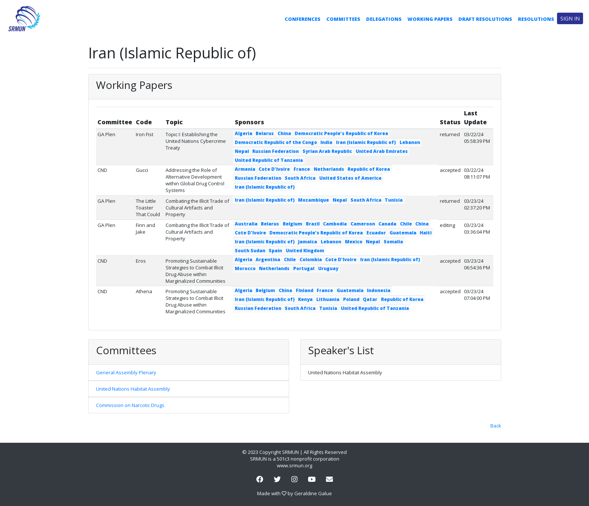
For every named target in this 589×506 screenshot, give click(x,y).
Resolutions (536, 19)
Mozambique (313, 200)
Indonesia (378, 290)
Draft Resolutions (485, 19)
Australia (246, 224)
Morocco (245, 268)
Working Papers (429, 19)
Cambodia (335, 224)
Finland (304, 290)
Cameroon (362, 224)
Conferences (302, 19)
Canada (387, 224)
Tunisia (394, 200)
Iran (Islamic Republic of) (366, 142)
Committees (343, 19)
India (326, 142)
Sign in (570, 18)
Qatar (370, 299)
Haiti (426, 233)
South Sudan (250, 250)
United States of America (350, 178)
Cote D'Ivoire (274, 169)
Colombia (311, 259)
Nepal (242, 151)
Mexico (353, 241)
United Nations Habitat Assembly (133, 388)
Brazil (313, 224)
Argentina (268, 259)
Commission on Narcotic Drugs (130, 405)
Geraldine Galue (313, 493)
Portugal (303, 268)
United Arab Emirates (382, 151)
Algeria (243, 133)
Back (495, 425)
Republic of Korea (369, 169)
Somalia (393, 241)
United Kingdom (305, 250)
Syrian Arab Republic (327, 151)
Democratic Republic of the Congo (276, 142)
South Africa (300, 178)
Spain (275, 250)
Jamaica (307, 241)
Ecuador (376, 233)
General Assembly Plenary (126, 372)
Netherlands (329, 169)
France (302, 169)
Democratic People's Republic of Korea (341, 133)
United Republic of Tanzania (269, 160)
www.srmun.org (294, 465)
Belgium (292, 224)
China (284, 133)
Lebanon (410, 142)
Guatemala (403, 233)
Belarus (265, 133)
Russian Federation (275, 151)
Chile (406, 224)
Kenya (305, 299)
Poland (351, 299)
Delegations (383, 19)
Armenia (245, 169)
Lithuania (327, 299)
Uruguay (328, 268)
